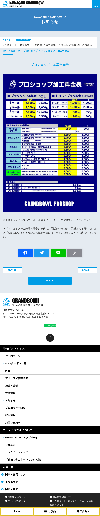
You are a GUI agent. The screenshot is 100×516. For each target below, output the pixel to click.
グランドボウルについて (18, 430)
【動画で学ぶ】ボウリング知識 (23, 459)
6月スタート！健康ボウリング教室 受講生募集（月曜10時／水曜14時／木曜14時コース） (49, 45)
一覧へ (50, 280)
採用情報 (10, 415)
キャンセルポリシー (18, 501)
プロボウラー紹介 (15, 407)
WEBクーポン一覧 (15, 363)
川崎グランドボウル (15, 348)
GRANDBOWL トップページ (21, 437)
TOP (5, 50)
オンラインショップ (16, 452)
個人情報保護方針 (62, 497)
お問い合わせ (12, 422)
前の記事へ (13, 270)
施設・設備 (11, 385)
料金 (7, 370)
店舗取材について (17, 497)
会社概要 (10, 444)
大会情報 (10, 393)
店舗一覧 (8, 467)
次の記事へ (86, 270)
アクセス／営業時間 (16, 378)
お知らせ (15, 50)
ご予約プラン (12, 356)
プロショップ (30, 50)
